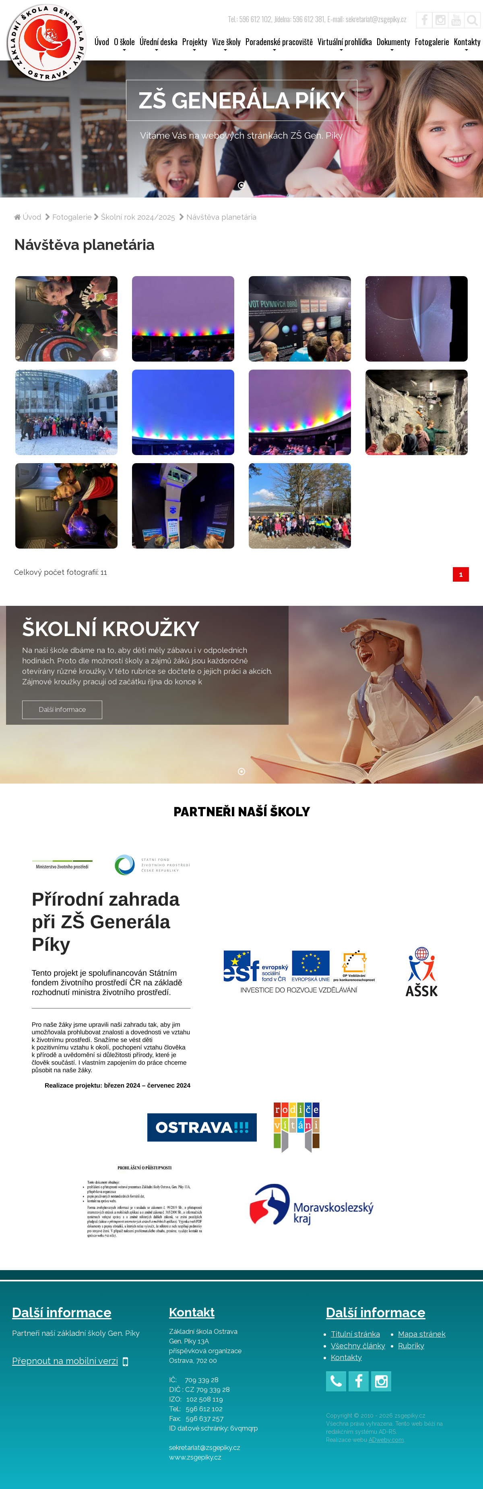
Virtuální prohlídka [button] (345, 44)
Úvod (102, 43)
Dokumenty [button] (393, 44)
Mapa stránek (422, 1334)
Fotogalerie (432, 43)
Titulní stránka (355, 1334)
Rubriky (411, 1345)
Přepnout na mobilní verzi (70, 1361)
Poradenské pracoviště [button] (279, 44)
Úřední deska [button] (159, 44)
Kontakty (346, 1357)
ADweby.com (386, 1440)
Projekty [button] (194, 44)
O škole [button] (124, 44)
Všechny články (358, 1345)
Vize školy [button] (226, 44)
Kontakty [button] (467, 44)
